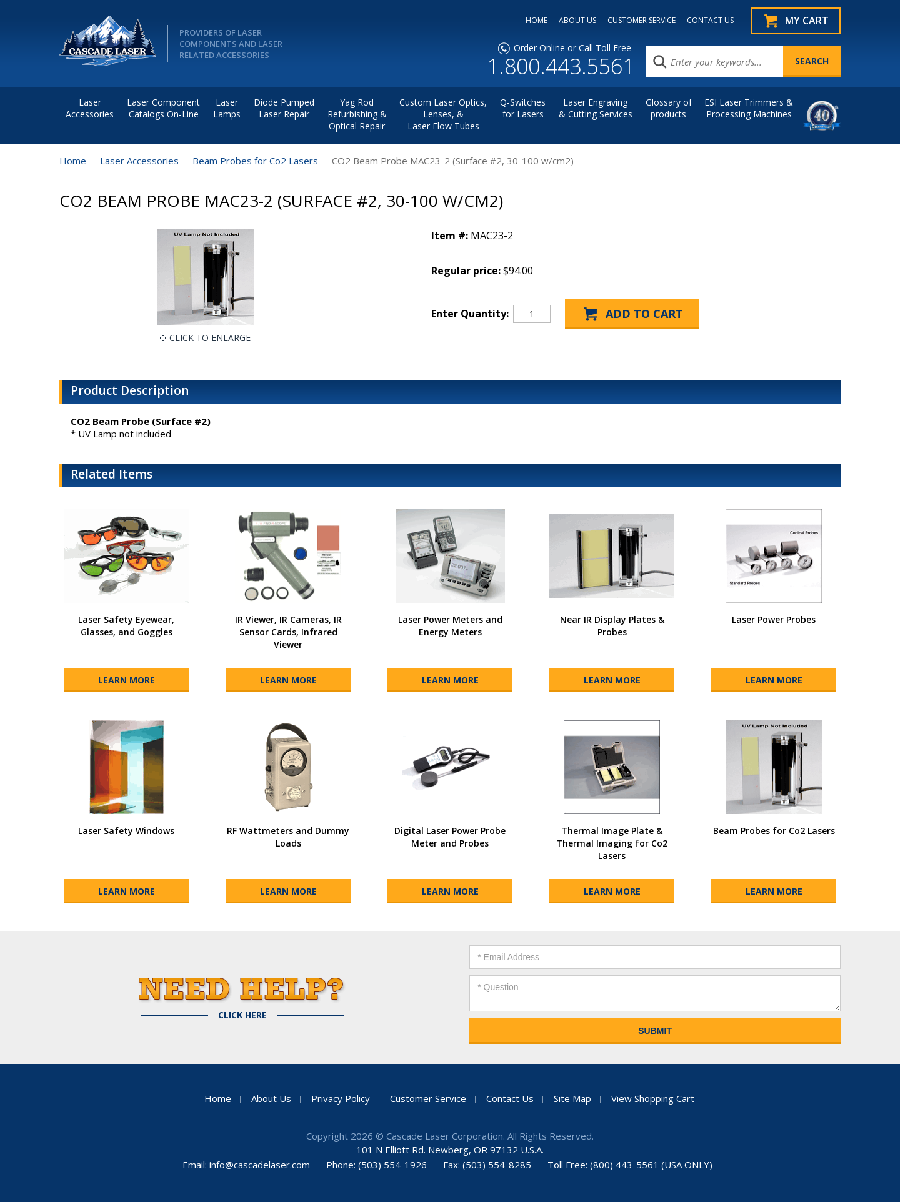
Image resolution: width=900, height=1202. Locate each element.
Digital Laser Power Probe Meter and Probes (450, 837)
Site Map (572, 1098)
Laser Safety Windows (126, 831)
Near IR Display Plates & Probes (612, 625)
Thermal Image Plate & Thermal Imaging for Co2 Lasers (612, 843)
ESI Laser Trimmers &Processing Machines (748, 108)
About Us (271, 1098)
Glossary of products (669, 108)
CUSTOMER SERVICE (642, 20)
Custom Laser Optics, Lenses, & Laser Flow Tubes (443, 114)
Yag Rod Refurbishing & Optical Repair (357, 114)
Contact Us (510, 1098)
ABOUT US (577, 20)
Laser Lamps (227, 108)
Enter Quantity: (470, 313)
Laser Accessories (139, 160)
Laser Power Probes (774, 619)
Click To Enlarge (210, 338)
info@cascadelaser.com (259, 1164)
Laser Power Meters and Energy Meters (450, 625)
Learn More (126, 680)
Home (72, 160)
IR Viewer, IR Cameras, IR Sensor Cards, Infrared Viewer (288, 631)
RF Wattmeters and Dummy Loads (288, 837)
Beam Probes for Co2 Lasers (255, 160)
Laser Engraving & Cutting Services (595, 108)
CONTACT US (710, 20)
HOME (537, 20)
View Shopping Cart (652, 1098)
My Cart (807, 20)
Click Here (242, 1015)
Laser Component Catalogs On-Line (163, 108)
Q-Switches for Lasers (523, 108)
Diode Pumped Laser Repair (284, 108)
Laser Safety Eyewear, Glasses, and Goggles (126, 625)
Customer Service (428, 1098)
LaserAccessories (90, 108)
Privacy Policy (340, 1098)
